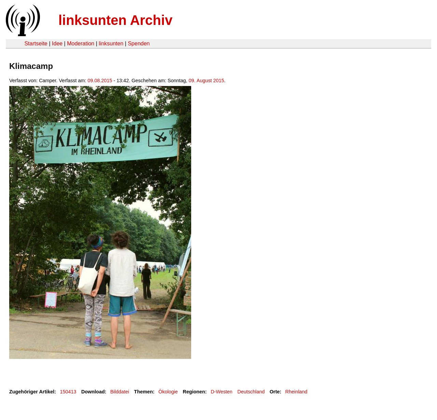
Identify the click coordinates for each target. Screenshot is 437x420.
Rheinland (296, 391)
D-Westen (221, 391)
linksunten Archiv (115, 20)
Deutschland (251, 391)
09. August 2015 (206, 80)
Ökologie (168, 391)
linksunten (111, 43)
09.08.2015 (100, 80)
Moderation (80, 43)
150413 (68, 391)
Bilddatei (119, 391)
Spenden (139, 43)
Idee (57, 43)
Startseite (35, 43)
